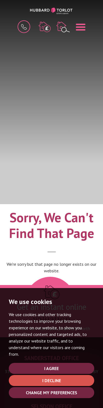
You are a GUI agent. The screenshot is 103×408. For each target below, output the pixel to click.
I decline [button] (51, 380)
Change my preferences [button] (51, 392)
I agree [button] (51, 368)
